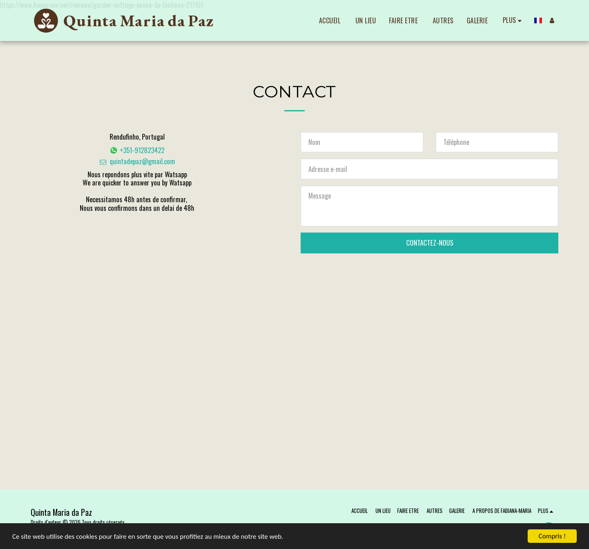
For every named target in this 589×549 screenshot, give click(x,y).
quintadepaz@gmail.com (137, 161)
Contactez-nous (429, 242)
